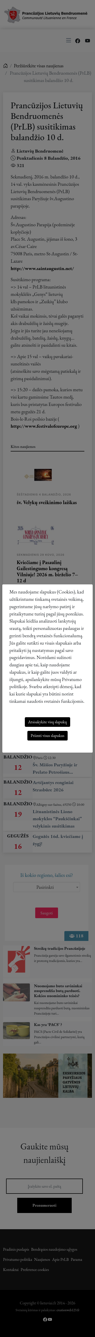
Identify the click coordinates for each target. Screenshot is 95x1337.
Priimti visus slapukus (47, 735)
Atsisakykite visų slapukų (47, 722)
